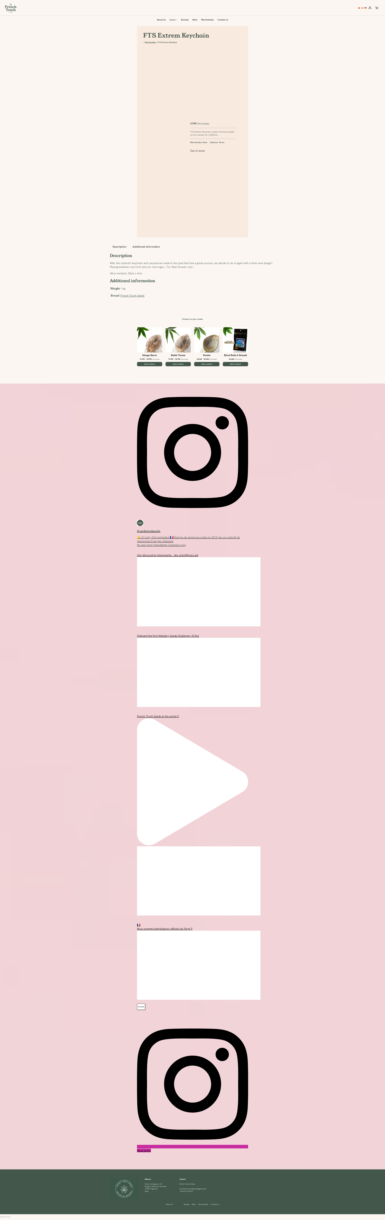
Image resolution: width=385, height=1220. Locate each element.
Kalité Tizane (178, 355)
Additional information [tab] (146, 246)
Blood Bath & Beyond (235, 355)
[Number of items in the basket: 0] (376, 7)
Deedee (206, 355)
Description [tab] (119, 246)
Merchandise (150, 42)
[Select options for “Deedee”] (206, 364)
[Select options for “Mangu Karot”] (149, 364)
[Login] (369, 7)
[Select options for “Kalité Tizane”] (178, 364)
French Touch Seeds (132, 295)
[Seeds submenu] (176, 19)
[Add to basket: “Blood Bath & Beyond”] (235, 364)
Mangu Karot (149, 355)
